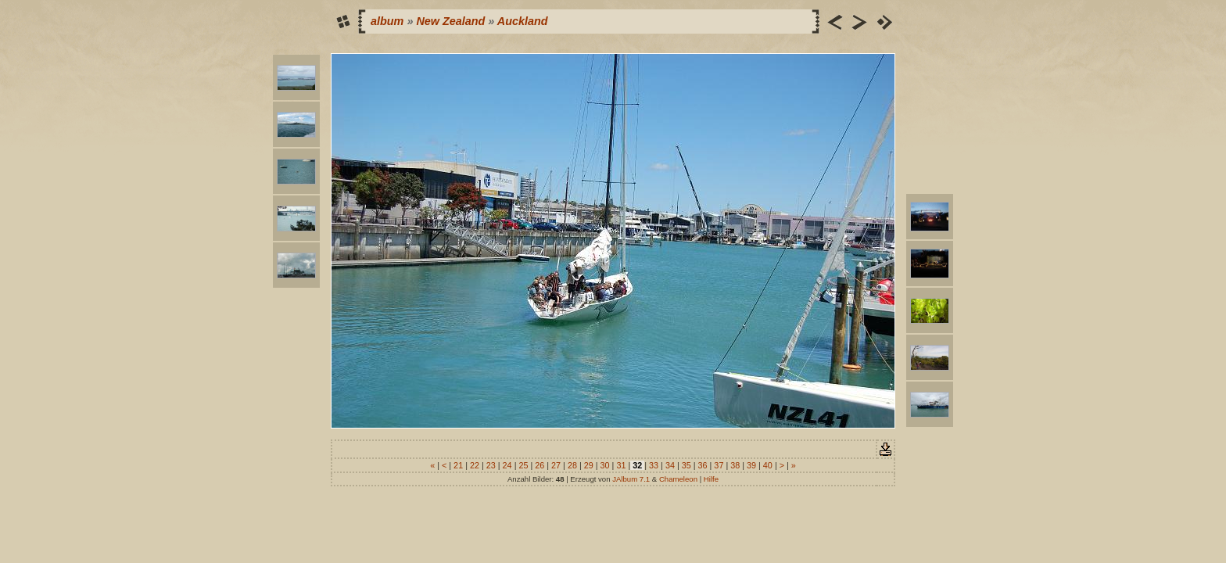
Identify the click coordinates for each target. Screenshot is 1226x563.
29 (589, 465)
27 (556, 465)
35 (686, 465)
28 (572, 465)
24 (507, 465)
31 (621, 465)
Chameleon (678, 479)
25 (523, 465)
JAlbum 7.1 (631, 479)
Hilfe (711, 479)
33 (654, 465)
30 (605, 465)
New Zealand (450, 21)
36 (703, 465)
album (387, 21)
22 (475, 465)
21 (458, 465)
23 (491, 465)
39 (751, 465)
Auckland (522, 21)
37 (719, 465)
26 (539, 465)
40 (768, 465)
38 (735, 465)
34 (670, 465)
